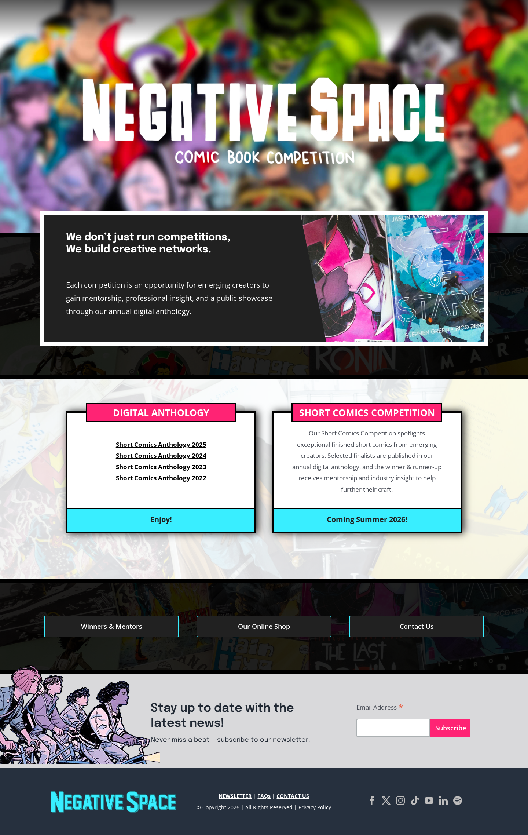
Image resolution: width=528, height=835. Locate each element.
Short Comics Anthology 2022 (161, 478)
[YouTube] (429, 800)
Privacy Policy (314, 807)
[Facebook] (371, 800)
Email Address (379, 707)
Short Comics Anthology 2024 (161, 455)
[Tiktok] (414, 800)
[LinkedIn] (443, 800)
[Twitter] (386, 800)
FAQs (264, 795)
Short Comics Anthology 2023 (161, 467)
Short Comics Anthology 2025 (161, 444)
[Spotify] (457, 800)
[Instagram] (400, 800)
